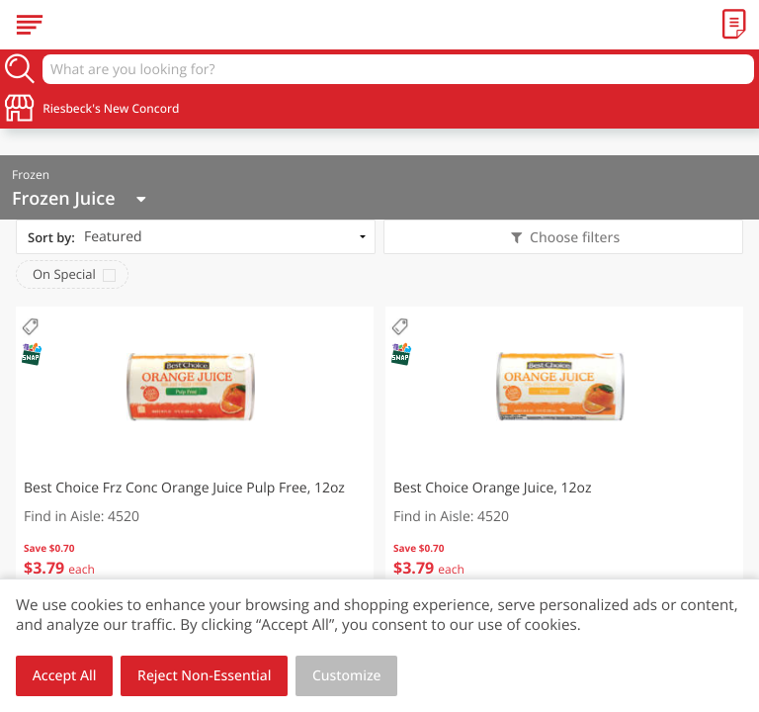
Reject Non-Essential (204, 676)
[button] (195, 455)
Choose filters (573, 237)
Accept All (65, 676)
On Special (64, 274)
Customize (346, 676)
